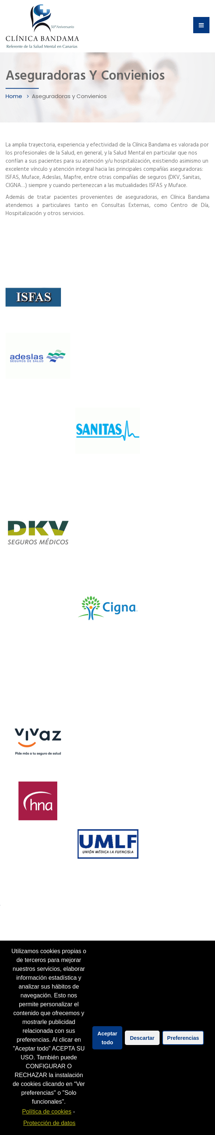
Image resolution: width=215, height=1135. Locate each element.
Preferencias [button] (183, 1038)
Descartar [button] (142, 1038)
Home (15, 96)
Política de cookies (46, 1111)
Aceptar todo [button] (107, 1038)
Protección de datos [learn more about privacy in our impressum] (49, 1123)
